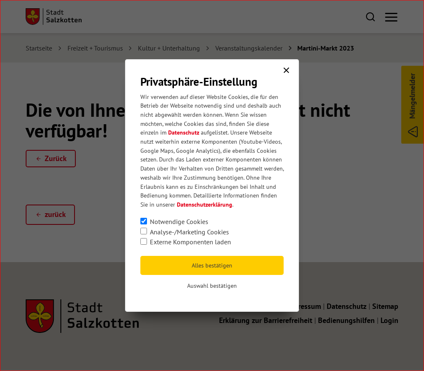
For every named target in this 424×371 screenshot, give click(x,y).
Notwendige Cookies (179, 221)
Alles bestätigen (212, 265)
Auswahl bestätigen (212, 285)
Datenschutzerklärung (204, 204)
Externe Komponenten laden (190, 242)
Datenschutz (183, 132)
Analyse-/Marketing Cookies (189, 232)
